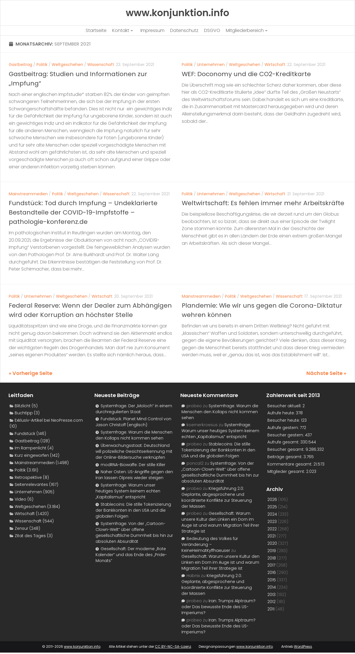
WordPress (303, 646)
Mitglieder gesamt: (286, 471)
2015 (271, 580)
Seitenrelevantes (31, 484)
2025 (272, 507)
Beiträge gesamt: (285, 457)
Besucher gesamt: (286, 449)
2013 (271, 594)
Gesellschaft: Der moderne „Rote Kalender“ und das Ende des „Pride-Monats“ (131, 554)
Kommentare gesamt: (290, 464)
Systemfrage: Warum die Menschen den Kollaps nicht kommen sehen (134, 435)
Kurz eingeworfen (32, 455)
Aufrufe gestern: (283, 427)
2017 (271, 565)
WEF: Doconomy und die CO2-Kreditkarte (246, 74)
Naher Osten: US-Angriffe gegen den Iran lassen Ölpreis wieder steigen (134, 475)
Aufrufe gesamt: (283, 442)
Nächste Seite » (326, 373)
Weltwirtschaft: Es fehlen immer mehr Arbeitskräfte (263, 203)
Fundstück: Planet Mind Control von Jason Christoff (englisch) (133, 422)
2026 (272, 499)
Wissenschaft (100, 64)
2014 (271, 587)
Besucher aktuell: (284, 406)
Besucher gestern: (286, 435)
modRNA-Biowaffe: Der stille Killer (133, 465)
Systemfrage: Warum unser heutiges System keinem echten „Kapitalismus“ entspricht (128, 491)
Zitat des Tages (30, 536)
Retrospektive (28, 477)
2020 (272, 543)
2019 (271, 551)
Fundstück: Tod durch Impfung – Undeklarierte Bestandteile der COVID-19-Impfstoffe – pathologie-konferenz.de (83, 212)
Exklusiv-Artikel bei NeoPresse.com (49, 420)
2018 (271, 558)
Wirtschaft (275, 64)
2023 (272, 521)
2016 (271, 572)
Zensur (21, 528)
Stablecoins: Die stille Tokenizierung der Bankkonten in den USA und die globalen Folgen (133, 510)
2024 (272, 514)
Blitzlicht (23, 406)
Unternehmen (211, 64)
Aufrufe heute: (281, 413)
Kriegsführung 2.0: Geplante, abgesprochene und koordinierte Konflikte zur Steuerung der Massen (216, 497)
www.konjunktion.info (82, 646)
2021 (271, 536)
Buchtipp (24, 413)
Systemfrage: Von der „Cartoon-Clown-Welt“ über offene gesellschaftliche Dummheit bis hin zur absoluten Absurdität (134, 532)
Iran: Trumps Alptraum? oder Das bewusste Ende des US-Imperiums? (218, 607)
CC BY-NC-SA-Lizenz (173, 646)
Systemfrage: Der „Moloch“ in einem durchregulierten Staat (134, 409)
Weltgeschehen (67, 64)
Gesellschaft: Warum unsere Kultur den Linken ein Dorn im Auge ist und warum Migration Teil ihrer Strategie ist (220, 522)
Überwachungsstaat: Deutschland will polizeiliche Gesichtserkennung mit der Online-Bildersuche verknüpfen (134, 451)
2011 (270, 609)
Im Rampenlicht (30, 448)
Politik (41, 64)
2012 (271, 601)
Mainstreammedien (28, 194)
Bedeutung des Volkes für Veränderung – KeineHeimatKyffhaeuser (209, 544)
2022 (272, 529)
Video (20, 499)
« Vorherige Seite (30, 373)
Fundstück (25, 433)
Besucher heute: (284, 420)
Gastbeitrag (20, 64)
